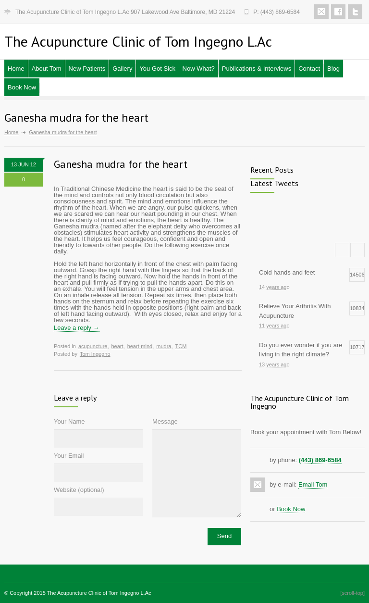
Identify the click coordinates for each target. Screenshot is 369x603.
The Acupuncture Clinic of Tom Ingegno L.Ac (99, 593)
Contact (309, 68)
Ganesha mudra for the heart (120, 164)
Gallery (122, 68)
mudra (163, 346)
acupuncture (93, 346)
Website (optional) (79, 490)
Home (16, 68)
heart (117, 346)
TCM (181, 346)
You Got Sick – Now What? (176, 68)
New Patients (87, 68)
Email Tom (312, 484)
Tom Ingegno (95, 354)
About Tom (47, 68)
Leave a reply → (76, 327)
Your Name (69, 421)
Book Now (22, 87)
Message (165, 421)
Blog (333, 68)
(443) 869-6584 (320, 460)
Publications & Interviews (257, 68)
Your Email (69, 455)
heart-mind (140, 346)
